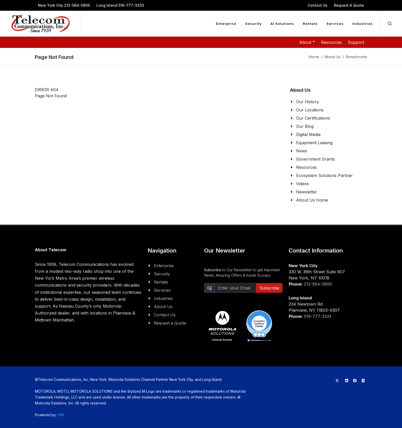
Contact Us (317, 5)
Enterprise (164, 265)
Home (314, 57)
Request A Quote (349, 5)
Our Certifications (313, 118)
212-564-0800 (318, 284)
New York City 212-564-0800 (64, 5)
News (301, 150)
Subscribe (269, 287)
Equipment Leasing (314, 142)
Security (162, 273)
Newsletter (306, 191)
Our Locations (310, 109)
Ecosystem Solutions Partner (324, 175)
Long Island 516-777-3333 (120, 5)
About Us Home (312, 200)
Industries (163, 298)
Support (356, 42)
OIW (60, 415)
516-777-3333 (317, 316)
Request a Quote (170, 323)
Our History (307, 101)
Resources (331, 42)
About (307, 42)
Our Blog (305, 126)
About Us (332, 57)
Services (162, 290)
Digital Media (308, 134)
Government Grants (315, 159)
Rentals (161, 282)
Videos (302, 183)
